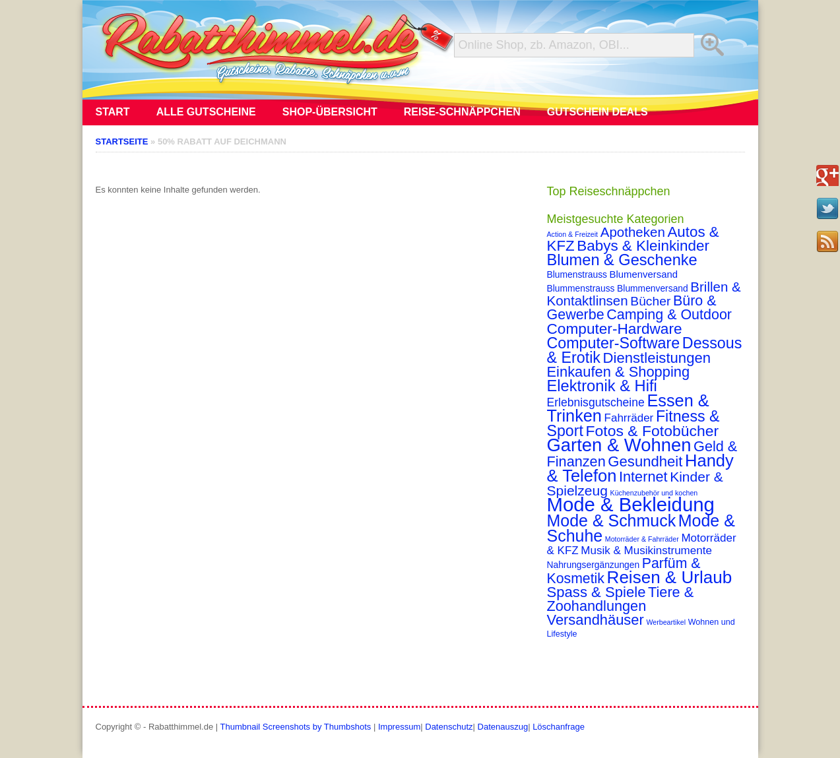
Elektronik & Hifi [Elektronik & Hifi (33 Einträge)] (602, 386)
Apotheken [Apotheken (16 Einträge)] (632, 231)
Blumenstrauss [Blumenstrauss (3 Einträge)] (577, 274)
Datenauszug (503, 727)
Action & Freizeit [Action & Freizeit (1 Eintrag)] (572, 234)
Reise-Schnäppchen (462, 111)
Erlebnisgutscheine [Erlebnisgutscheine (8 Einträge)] (596, 402)
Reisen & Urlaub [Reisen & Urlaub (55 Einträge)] (669, 577)
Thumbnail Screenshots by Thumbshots (296, 727)
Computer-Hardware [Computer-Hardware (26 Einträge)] (614, 328)
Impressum (399, 727)
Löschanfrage (559, 727)
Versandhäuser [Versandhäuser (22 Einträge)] (595, 620)
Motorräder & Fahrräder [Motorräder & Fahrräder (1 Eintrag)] (642, 539)
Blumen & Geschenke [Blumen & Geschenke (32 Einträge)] (622, 259)
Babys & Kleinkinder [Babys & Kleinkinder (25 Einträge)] (643, 245)
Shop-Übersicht (329, 111)
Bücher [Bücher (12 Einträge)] (650, 301)
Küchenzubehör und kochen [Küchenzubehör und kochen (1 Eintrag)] (654, 493)
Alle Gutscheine (206, 111)
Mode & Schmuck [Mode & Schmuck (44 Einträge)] (611, 520)
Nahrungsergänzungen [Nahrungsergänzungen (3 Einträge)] (593, 564)
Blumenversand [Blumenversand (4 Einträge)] (644, 274)
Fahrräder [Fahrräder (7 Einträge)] (629, 418)
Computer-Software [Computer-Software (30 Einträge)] (613, 343)
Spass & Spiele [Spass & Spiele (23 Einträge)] (596, 592)
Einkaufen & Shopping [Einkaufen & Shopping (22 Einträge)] (618, 371)
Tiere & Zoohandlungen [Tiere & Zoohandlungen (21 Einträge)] (620, 599)
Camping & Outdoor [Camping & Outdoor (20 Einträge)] (669, 315)
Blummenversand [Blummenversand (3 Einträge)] (652, 288)
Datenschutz (448, 727)
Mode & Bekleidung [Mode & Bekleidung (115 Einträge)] (631, 504)
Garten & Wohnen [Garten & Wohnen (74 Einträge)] (619, 445)
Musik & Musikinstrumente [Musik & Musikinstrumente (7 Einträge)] (646, 550)
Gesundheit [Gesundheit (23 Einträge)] (645, 461)
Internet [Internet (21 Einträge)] (643, 476)
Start (113, 111)
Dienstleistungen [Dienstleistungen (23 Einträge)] (657, 358)
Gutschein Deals (597, 111)
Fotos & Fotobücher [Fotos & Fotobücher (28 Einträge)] (652, 430)
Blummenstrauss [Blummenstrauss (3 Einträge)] (581, 288)
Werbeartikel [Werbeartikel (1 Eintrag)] (666, 622)
